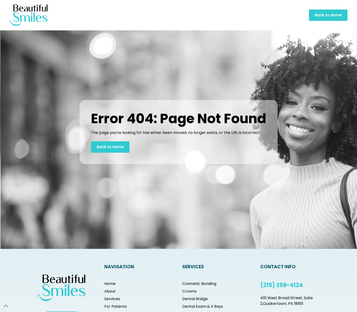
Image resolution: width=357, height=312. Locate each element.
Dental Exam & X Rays (202, 306)
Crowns (189, 291)
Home (110, 283)
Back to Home (328, 15)
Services (112, 299)
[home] (29, 15)
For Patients (115, 306)
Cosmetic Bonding (199, 283)
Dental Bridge (195, 299)
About (110, 291)
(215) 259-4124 (281, 285)
